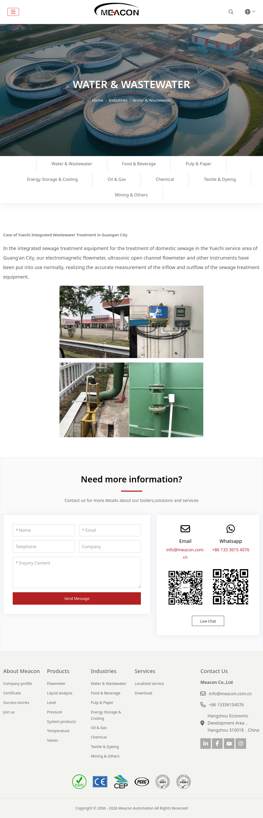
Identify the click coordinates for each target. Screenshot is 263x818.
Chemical (165, 179)
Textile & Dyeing (220, 179)
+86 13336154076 (226, 705)
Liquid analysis (59, 692)
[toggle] (13, 12)
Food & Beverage (139, 164)
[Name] (44, 530)
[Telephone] (44, 546)
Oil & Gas (117, 179)
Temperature (58, 730)
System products (61, 721)
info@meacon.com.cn (230, 694)
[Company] (110, 546)
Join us (9, 711)
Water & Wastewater (72, 164)
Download (143, 692)
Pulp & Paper (198, 164)
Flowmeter (56, 683)
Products (58, 671)
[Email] (110, 530)
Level (51, 702)
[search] (230, 12)
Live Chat (208, 621)
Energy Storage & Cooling (52, 179)
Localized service (149, 683)
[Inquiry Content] (77, 572)
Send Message (76, 598)
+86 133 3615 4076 (231, 550)
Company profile (17, 683)
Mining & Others (131, 195)
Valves (52, 740)
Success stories (16, 702)
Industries (104, 671)
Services (145, 671)
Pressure (54, 711)
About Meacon (21, 671)
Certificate (12, 692)
